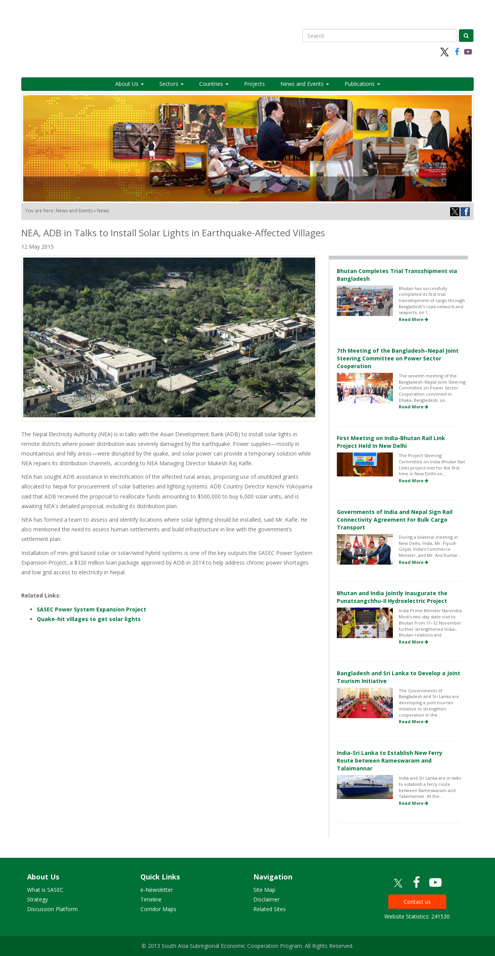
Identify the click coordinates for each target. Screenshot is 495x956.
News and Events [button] (304, 83)
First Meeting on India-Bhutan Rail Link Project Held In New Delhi (391, 441)
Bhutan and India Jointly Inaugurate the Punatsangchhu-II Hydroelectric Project (392, 596)
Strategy (37, 899)
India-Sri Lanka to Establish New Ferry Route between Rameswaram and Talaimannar (389, 760)
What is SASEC (45, 889)
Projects (254, 83)
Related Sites (269, 909)
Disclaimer (266, 899)
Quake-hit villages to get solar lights (89, 619)
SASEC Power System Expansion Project (91, 609)
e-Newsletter (156, 889)
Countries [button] (214, 83)
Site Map (264, 889)
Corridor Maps (158, 909)
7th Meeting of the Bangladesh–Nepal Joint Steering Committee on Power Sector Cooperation (398, 358)
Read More (413, 319)
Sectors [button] (171, 83)
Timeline (151, 899)
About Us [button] (129, 83)
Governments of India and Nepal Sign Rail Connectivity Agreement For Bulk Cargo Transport (394, 519)
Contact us (417, 901)
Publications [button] (362, 83)
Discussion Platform (52, 909)
